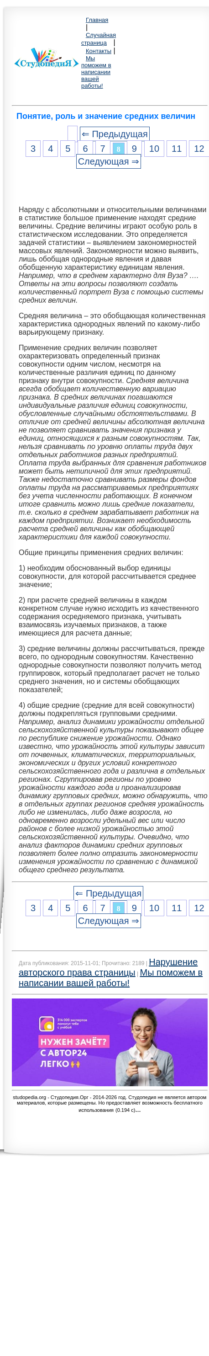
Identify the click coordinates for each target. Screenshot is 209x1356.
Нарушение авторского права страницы (108, 967)
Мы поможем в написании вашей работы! (96, 72)
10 (154, 149)
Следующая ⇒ (108, 161)
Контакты (98, 51)
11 (177, 149)
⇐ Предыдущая (115, 134)
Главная (97, 19)
